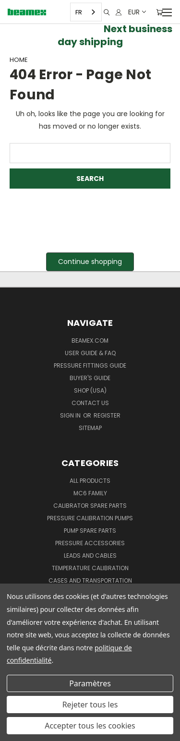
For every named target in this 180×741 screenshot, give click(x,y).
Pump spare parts (90, 530)
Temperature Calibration (90, 568)
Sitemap (90, 428)
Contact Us (90, 403)
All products (90, 481)
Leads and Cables (90, 555)
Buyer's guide (90, 378)
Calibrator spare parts (90, 506)
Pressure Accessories (90, 543)
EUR (136, 12)
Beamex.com (90, 340)
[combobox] (86, 12)
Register (107, 415)
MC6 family (90, 493)
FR (78, 11)
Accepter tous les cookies (90, 725)
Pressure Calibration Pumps (90, 518)
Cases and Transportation (90, 580)
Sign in (71, 415)
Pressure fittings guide (90, 365)
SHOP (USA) (90, 390)
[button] (90, 261)
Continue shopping (90, 261)
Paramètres (90, 683)
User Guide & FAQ (90, 353)
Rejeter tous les (90, 704)
